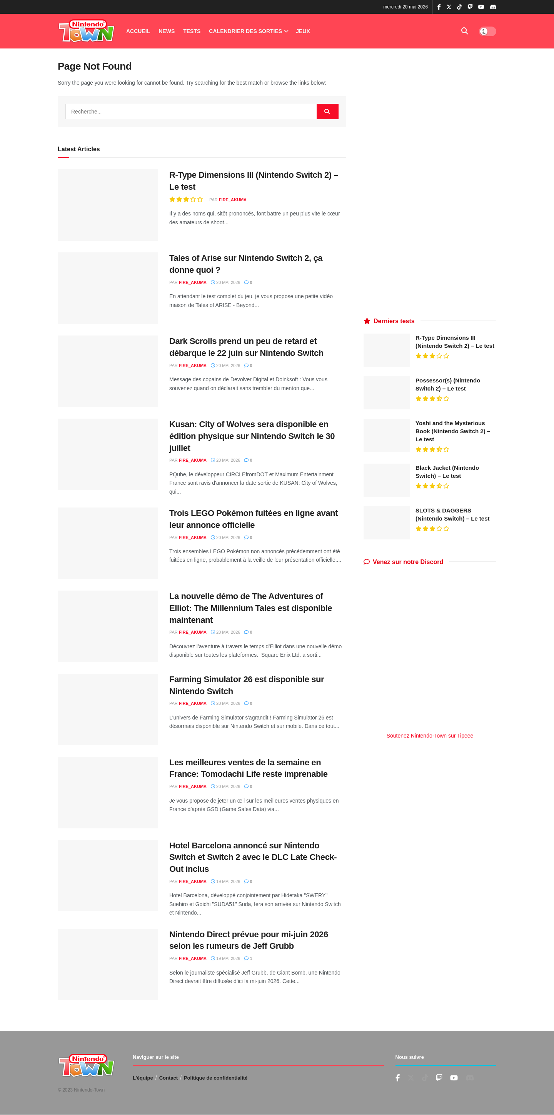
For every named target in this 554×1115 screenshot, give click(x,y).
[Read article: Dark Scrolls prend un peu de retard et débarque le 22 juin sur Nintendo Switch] (108, 371)
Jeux (303, 31)
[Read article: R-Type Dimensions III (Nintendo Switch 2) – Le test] (108, 205)
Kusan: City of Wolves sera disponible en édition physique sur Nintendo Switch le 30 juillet (252, 436)
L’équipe (143, 1078)
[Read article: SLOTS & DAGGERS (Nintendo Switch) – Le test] (387, 522)
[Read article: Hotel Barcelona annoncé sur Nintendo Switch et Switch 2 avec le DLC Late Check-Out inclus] (108, 875)
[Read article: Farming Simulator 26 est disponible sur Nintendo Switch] (108, 709)
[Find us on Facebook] (397, 1078)
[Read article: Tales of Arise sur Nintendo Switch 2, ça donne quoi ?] (108, 288)
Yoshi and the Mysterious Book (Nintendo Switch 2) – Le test (453, 431)
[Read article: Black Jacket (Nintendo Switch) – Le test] (387, 480)
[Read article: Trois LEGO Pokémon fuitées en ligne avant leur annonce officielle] (108, 543)
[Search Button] (464, 31)
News (167, 31)
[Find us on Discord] (493, 7)
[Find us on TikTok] (459, 7)
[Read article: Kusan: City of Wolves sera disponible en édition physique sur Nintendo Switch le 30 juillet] (108, 454)
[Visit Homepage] (86, 31)
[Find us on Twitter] (410, 1078)
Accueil (138, 31)
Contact (168, 1078)
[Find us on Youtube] (439, 1078)
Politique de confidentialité (215, 1078)
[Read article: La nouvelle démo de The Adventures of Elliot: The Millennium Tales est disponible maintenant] (108, 626)
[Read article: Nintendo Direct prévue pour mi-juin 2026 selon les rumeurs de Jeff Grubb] (108, 964)
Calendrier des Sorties (245, 31)
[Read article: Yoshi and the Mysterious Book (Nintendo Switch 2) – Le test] (387, 435)
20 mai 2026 (225, 282)
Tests (191, 31)
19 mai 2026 (225, 881)
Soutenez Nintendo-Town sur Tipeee (430, 736)
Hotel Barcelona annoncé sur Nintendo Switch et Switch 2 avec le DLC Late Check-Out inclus (253, 857)
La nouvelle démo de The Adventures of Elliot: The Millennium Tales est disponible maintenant (250, 608)
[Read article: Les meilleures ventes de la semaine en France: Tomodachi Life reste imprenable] (108, 792)
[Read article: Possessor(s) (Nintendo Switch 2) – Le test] (387, 392)
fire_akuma (233, 199)
